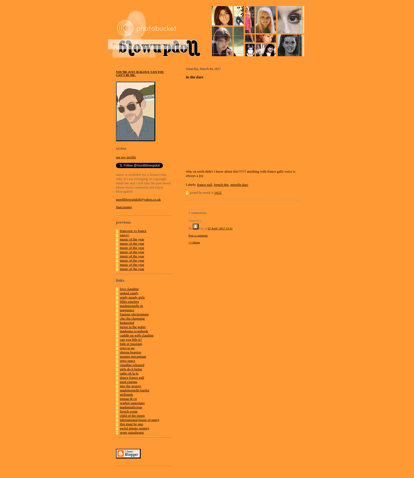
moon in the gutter (133, 327)
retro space (127, 361)
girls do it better (131, 369)
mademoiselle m (131, 306)
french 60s (221, 185)
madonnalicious (131, 407)
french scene (129, 411)
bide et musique (131, 344)
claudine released (132, 365)
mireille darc (239, 185)
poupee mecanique (133, 356)
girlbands (126, 394)
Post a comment (198, 235)
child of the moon (132, 416)
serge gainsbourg (132, 432)
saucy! (124, 235)
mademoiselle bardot (134, 390)
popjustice (127, 310)
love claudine (129, 289)
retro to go (127, 348)
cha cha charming (132, 318)
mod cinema (128, 382)
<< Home (194, 242)
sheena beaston (130, 352)
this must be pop (131, 424)
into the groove (130, 386)
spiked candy (129, 293)
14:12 (218, 193)
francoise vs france (133, 231)
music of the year (132, 239)
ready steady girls (132, 297)
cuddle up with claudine (137, 335)
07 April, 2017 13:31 (220, 228)
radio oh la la (129, 373)
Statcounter (124, 207)
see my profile (126, 157)
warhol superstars (132, 403)
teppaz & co (128, 399)
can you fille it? (131, 340)
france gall (204, 185)
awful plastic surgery (134, 428)
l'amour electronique (134, 314)
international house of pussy (139, 420)
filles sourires (129, 302)
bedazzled (127, 323)
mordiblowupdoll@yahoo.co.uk (138, 199)
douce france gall (132, 378)
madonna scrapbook (134, 331)
